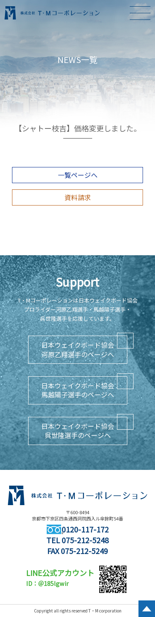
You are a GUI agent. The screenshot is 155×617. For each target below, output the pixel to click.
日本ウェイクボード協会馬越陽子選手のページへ (77, 389)
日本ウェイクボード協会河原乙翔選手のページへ (77, 349)
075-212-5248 (85, 540)
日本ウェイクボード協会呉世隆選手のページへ (77, 430)
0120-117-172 (78, 529)
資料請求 (77, 197)
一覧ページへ (78, 175)
